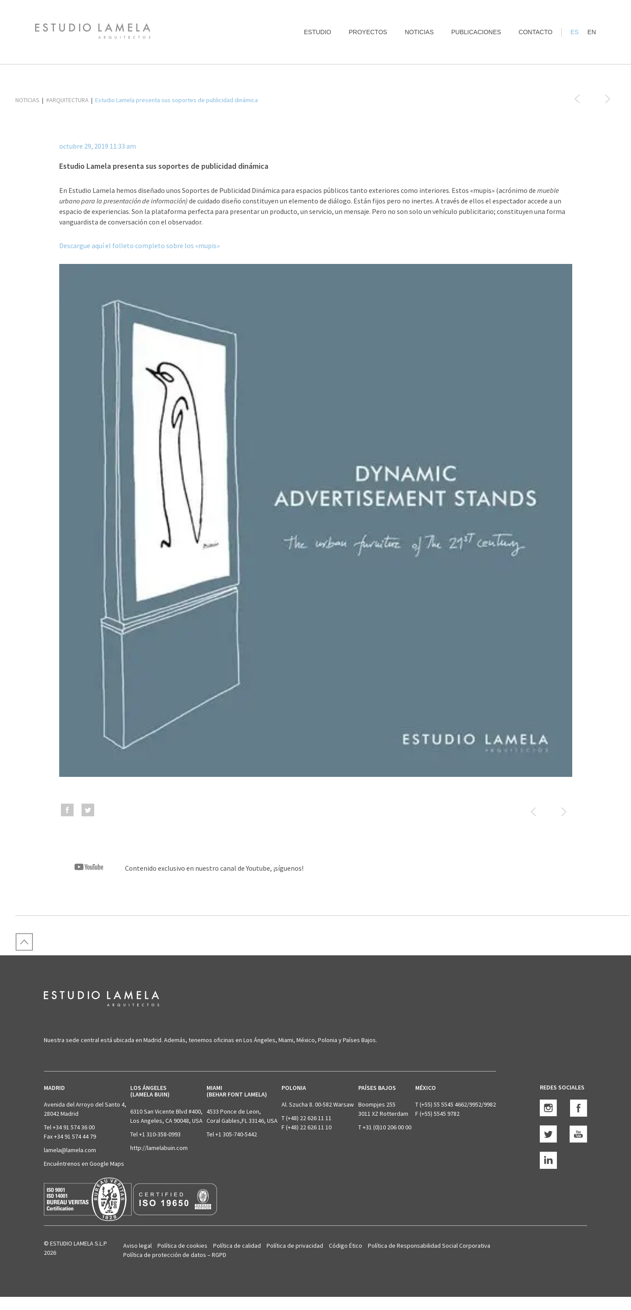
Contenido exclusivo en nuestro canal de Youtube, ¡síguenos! (181, 868)
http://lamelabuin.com (159, 1148)
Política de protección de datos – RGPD (174, 1255)
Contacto (536, 32)
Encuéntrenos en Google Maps (84, 1164)
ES (574, 32)
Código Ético (345, 1245)
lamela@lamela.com (70, 1150)
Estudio (317, 32)
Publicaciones (476, 32)
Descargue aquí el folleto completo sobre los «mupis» (139, 245)
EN (592, 32)
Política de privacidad (295, 1245)
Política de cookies (182, 1245)
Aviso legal (137, 1245)
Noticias (419, 32)
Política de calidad (237, 1245)
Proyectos (368, 32)
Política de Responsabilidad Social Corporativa (429, 1245)
